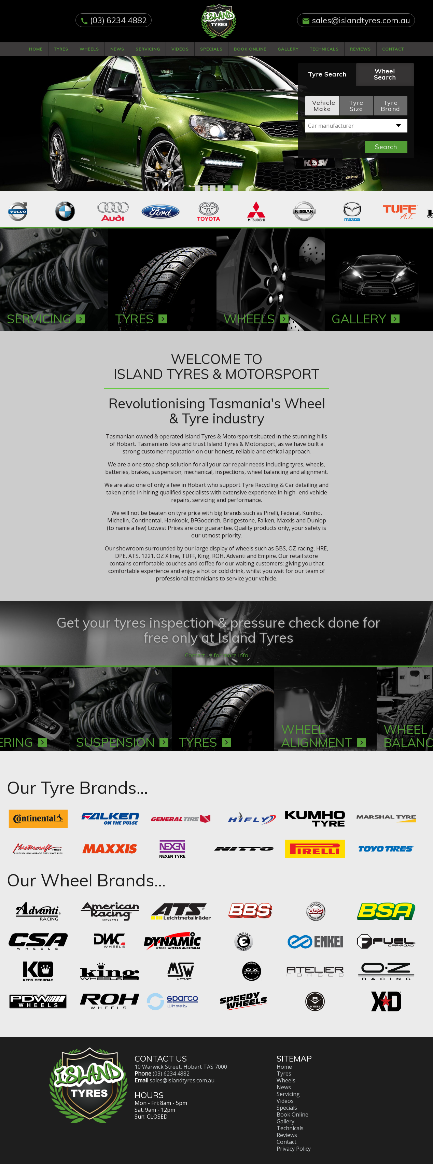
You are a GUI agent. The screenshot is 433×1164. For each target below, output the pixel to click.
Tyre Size (356, 106)
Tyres (61, 49)
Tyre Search (327, 74)
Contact (393, 49)
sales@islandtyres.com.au (361, 20)
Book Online (250, 49)
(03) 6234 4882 (118, 20)
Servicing (148, 49)
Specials (211, 49)
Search (386, 147)
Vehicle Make (323, 106)
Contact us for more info (216, 649)
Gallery (288, 49)
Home (36, 49)
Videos (180, 49)
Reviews (360, 49)
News (117, 49)
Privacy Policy (294, 1142)
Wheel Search (385, 74)
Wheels (89, 49)
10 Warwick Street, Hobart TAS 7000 (181, 1060)
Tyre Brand (390, 106)
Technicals (324, 49)
